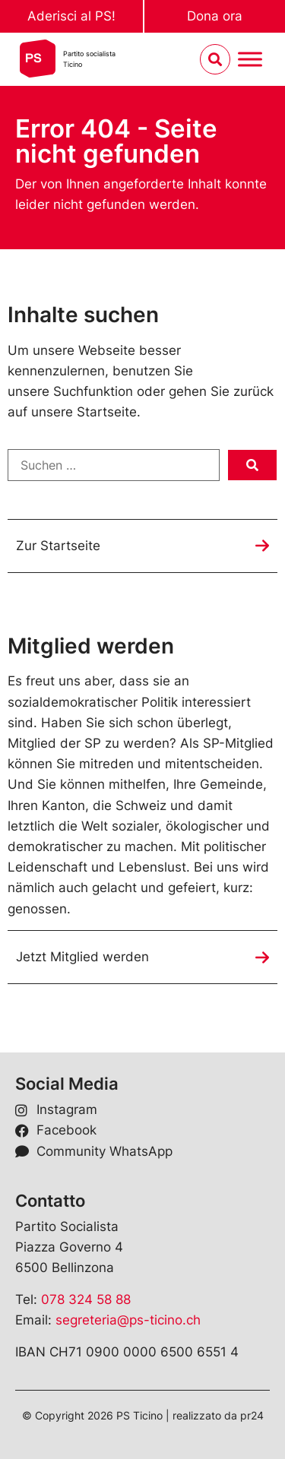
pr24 (252, 1415)
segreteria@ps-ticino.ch (128, 1320)
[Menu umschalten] (250, 59)
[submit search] (252, 465)
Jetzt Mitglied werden (82, 956)
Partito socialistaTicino (89, 58)
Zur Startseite (58, 545)
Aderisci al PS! (71, 16)
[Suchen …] (114, 465)
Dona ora (214, 16)
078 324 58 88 (86, 1299)
